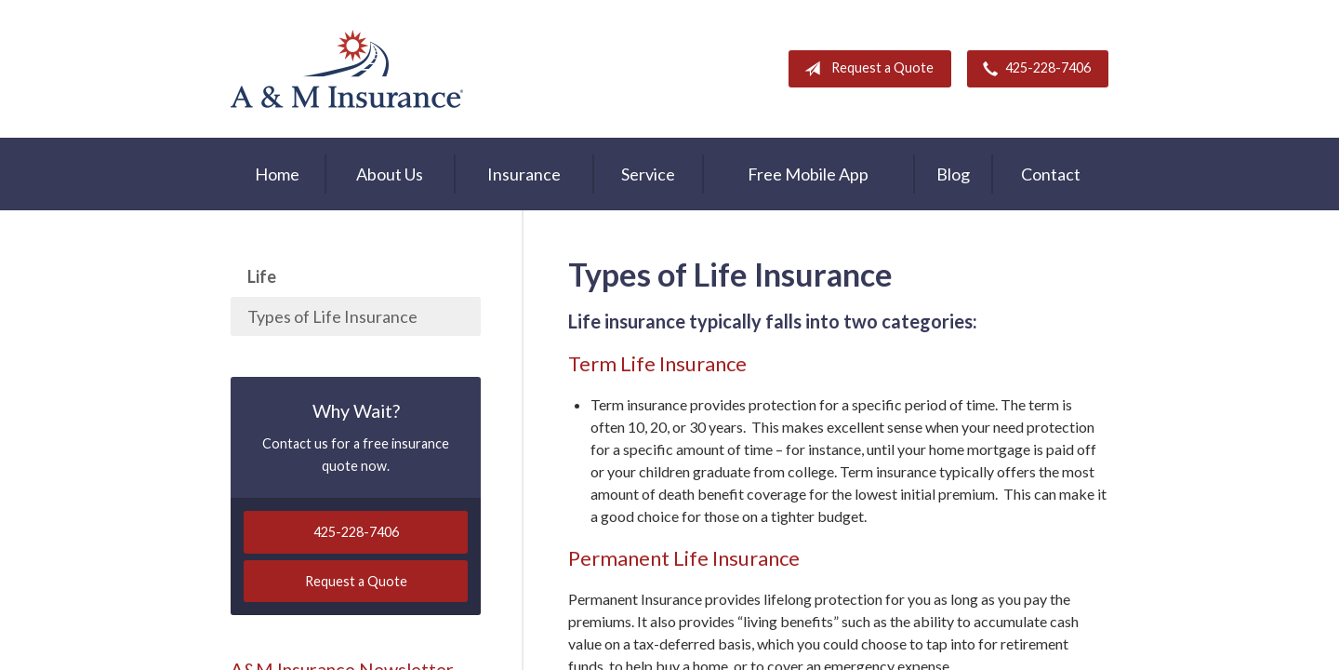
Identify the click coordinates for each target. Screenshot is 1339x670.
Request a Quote (865, 69)
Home (277, 174)
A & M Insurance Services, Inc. (347, 69)
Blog (953, 174)
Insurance (524, 174)
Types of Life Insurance (332, 316)
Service (648, 174)
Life (261, 276)
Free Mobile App (808, 174)
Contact (1050, 174)
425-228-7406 (1033, 69)
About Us (389, 174)
